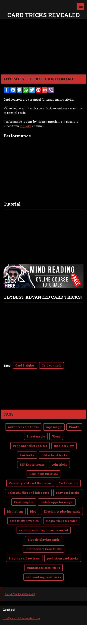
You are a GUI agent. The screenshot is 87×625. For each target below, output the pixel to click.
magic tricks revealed (61, 521)
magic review (64, 446)
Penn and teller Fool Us (30, 446)
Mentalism (15, 511)
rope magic (54, 427)
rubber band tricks (54, 455)
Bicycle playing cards (44, 539)
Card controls (51, 365)
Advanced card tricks (23, 427)
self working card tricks (43, 577)
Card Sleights (25, 365)
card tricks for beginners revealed (43, 530)
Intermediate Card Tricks (43, 549)
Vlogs (56, 436)
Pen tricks (27, 455)
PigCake (25, 126)
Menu (80, 6)
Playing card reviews (24, 558)
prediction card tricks (62, 558)
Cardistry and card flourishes (30, 483)
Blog (33, 511)
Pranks (74, 427)
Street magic (36, 436)
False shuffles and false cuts (28, 493)
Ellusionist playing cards (62, 511)
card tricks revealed (24, 521)
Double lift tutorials (43, 474)
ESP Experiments (32, 464)
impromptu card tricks (43, 568)
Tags (7, 365)
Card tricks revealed (20, 594)
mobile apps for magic (57, 502)
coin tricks (59, 464)
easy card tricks (67, 493)
